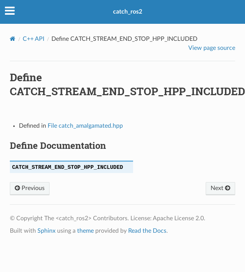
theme (85, 231)
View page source (211, 48)
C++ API (33, 39)
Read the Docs (147, 231)
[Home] (13, 39)
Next (220, 188)
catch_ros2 (127, 12)
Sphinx (46, 231)
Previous (30, 188)
